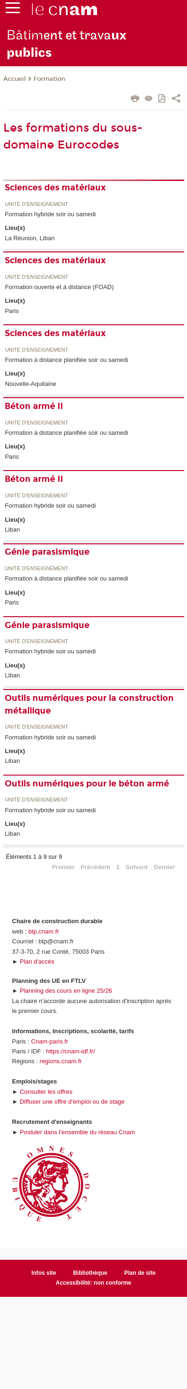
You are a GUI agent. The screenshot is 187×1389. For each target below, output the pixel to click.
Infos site (44, 1273)
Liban (12, 529)
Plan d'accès (37, 961)
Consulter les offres (46, 1091)
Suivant (137, 867)
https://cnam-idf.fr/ (70, 1051)
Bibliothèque (90, 1273)
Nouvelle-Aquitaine (30, 383)
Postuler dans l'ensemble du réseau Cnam (77, 1132)
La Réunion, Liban (30, 238)
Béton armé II (34, 406)
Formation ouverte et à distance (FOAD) (59, 286)
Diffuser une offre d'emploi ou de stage (72, 1101)
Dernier (164, 867)
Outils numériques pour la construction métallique (89, 704)
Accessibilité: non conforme (93, 1282)
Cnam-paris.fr (49, 1041)
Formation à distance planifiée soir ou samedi (66, 359)
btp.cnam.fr (43, 931)
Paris (12, 310)
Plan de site (140, 1273)
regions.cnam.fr (61, 1061)
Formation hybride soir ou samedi (50, 214)
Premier (63, 867)
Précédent (95, 867)
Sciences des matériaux (55, 187)
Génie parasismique (47, 552)
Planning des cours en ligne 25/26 (66, 990)
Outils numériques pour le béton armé (87, 783)
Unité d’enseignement (36, 204)
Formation (49, 79)
